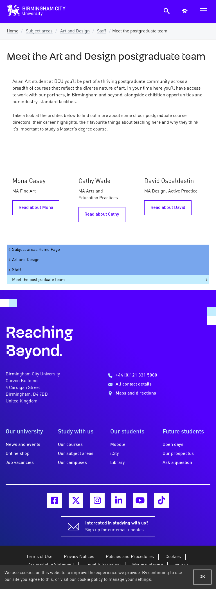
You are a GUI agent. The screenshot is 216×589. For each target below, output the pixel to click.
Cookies (173, 557)
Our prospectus (178, 453)
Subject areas (39, 31)
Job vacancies (20, 462)
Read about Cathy (101, 214)
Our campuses (72, 462)
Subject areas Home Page (33, 249)
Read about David (167, 207)
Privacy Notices (79, 557)
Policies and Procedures (130, 557)
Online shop (18, 453)
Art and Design (75, 31)
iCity (114, 453)
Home (12, 31)
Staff (101, 31)
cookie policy (90, 579)
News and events (23, 444)
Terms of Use (39, 557)
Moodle (117, 444)
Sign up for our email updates (116, 526)
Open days (173, 444)
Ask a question (177, 462)
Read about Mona (36, 207)
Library (117, 462)
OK (202, 577)
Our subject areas (75, 453)
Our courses (70, 444)
